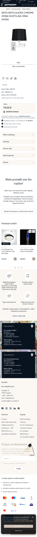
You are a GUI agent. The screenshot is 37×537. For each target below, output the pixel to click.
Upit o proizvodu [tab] (18, 66)
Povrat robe (7, 148)
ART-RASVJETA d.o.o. (26, 247)
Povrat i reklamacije (26, 425)
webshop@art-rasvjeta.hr (10, 401)
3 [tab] (21, 267)
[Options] (18, 530)
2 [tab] (18, 267)
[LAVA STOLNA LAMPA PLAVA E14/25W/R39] (34, 259)
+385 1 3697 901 (10, 335)
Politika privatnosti (7, 425)
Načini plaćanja (9, 134)
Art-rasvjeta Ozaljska (27, 437)
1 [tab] (15, 267)
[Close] (18, 526)
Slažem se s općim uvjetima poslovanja (14, 463)
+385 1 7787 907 (10, 363)
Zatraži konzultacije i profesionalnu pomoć (18, 211)
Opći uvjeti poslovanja (8, 422)
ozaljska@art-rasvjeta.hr (12, 336)
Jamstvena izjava (26, 428)
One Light (4, 247)
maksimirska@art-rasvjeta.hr (13, 365)
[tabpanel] (9, 247)
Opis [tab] (18, 62)
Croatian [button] (31, 1)
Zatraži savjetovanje (18, 316)
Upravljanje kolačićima (8, 434)
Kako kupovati (8, 155)
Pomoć (5, 162)
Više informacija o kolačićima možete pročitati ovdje (18, 520)
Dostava (6, 141)
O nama (4, 419)
